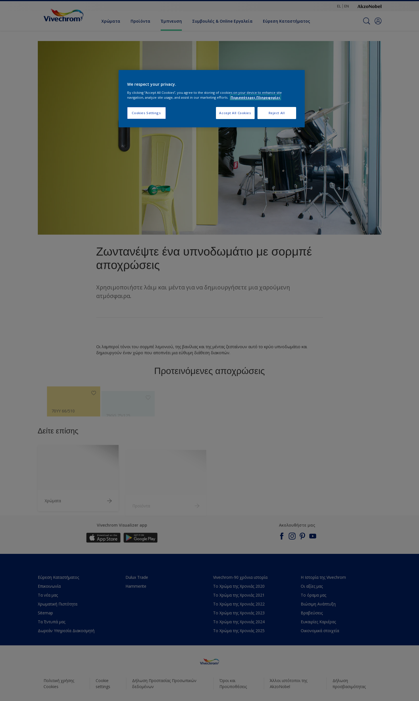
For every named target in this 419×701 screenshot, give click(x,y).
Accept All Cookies (235, 113)
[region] (212, 98)
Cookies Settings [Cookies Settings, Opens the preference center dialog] (146, 113)
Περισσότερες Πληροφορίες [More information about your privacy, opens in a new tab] (255, 97)
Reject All (277, 113)
